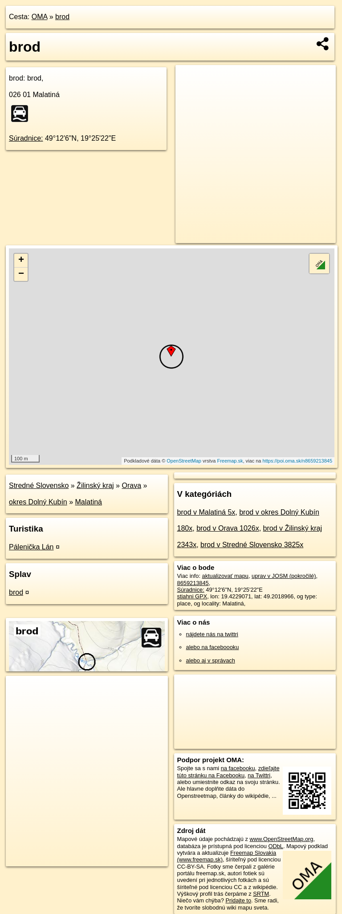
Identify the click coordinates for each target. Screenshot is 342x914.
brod (62, 16)
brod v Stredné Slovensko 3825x (251, 544)
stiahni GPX (192, 596)
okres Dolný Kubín (38, 502)
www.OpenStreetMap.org (281, 839)
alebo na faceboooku (212, 647)
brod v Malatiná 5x (206, 512)
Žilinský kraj (95, 485)
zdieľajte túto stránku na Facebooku (228, 771)
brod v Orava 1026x (227, 528)
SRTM (261, 893)
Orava (131, 485)
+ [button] (21, 260)
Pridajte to (238, 900)
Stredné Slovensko (39, 485)
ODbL (275, 846)
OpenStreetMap (184, 460)
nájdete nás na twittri (212, 634)
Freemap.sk (230, 460)
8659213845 (193, 583)
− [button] (21, 274)
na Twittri (259, 775)
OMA (40, 16)
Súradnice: (26, 138)
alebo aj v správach (210, 660)
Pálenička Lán (31, 547)
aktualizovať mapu (225, 576)
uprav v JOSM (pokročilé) (284, 576)
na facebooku (238, 768)
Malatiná (88, 502)
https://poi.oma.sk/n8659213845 (298, 460)
